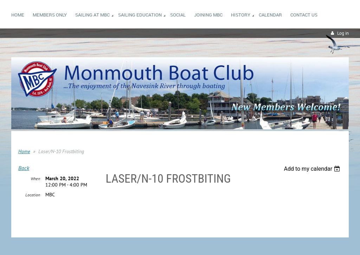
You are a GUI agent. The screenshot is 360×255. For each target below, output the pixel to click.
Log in (343, 33)
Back (23, 167)
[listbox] (313, 168)
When (35, 178)
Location (32, 194)
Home (24, 151)
